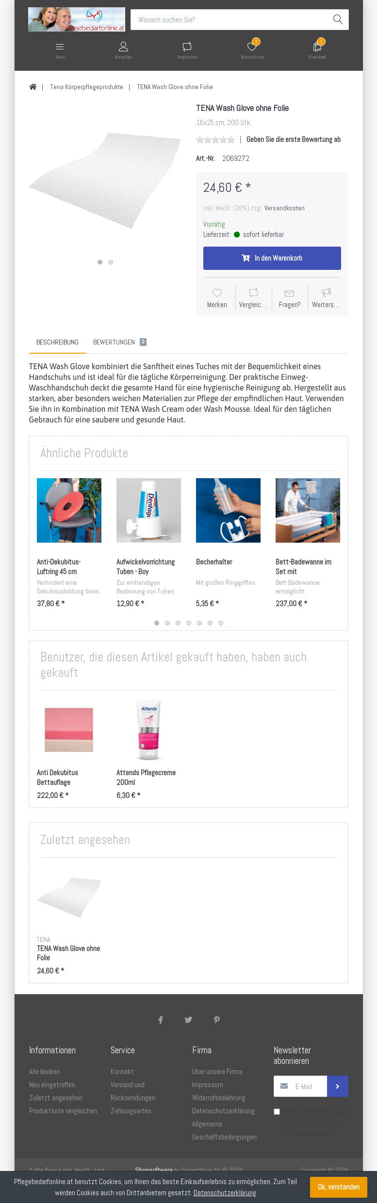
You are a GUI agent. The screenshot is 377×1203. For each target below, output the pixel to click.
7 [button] (220, 623)
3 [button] (178, 623)
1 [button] (100, 262)
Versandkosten (284, 207)
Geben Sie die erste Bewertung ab (293, 139)
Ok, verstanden (339, 1186)
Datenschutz (314, 1122)
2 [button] (110, 262)
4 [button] (188, 623)
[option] (105, 179)
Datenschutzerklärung (225, 1192)
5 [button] (199, 623)
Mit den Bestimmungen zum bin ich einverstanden (315, 1122)
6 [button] (210, 623)
